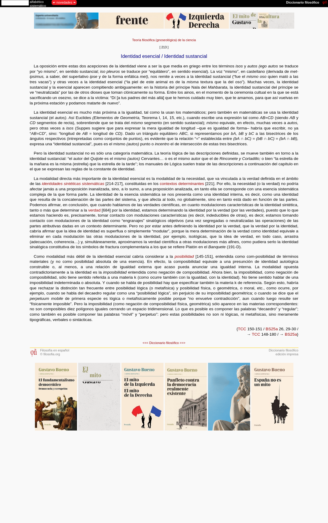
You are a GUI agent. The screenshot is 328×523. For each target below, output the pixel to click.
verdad (94, 210)
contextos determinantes (182, 183)
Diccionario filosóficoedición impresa (283, 352)
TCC (242, 329)
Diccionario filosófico (164, 343)
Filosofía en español (54, 350)
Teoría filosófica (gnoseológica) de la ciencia (164, 40)
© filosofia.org (50, 354)
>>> (182, 343)
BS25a (272, 329)
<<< (145, 343)
